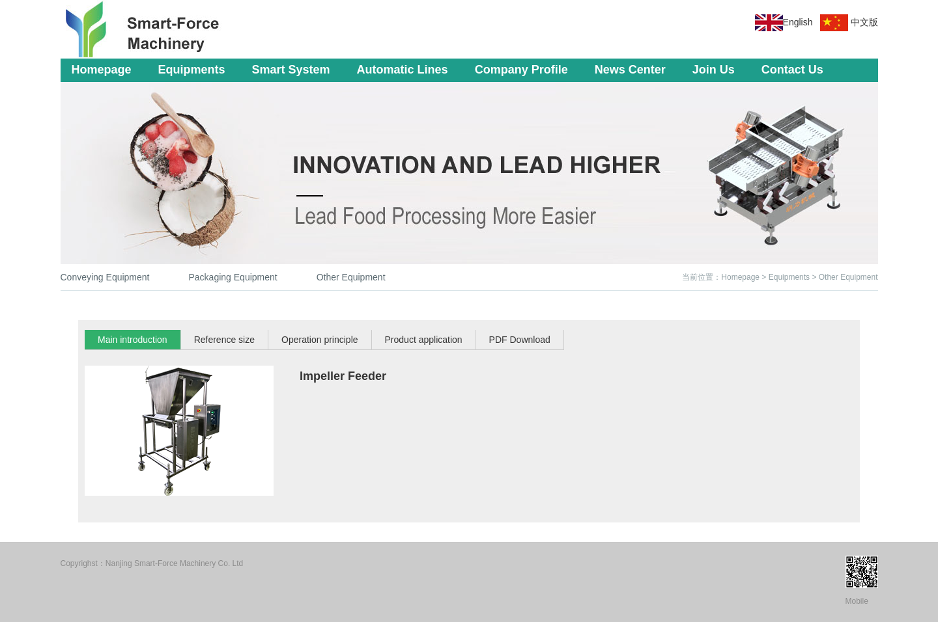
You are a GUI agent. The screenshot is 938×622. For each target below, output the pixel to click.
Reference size (224, 339)
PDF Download (519, 339)
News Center (630, 69)
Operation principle (319, 339)
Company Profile (521, 69)
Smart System (291, 69)
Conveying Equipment (105, 277)
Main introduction (132, 339)
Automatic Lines (402, 69)
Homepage (102, 69)
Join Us (713, 69)
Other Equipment (351, 277)
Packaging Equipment (232, 277)
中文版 (864, 22)
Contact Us (792, 69)
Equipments (191, 69)
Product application (423, 339)
